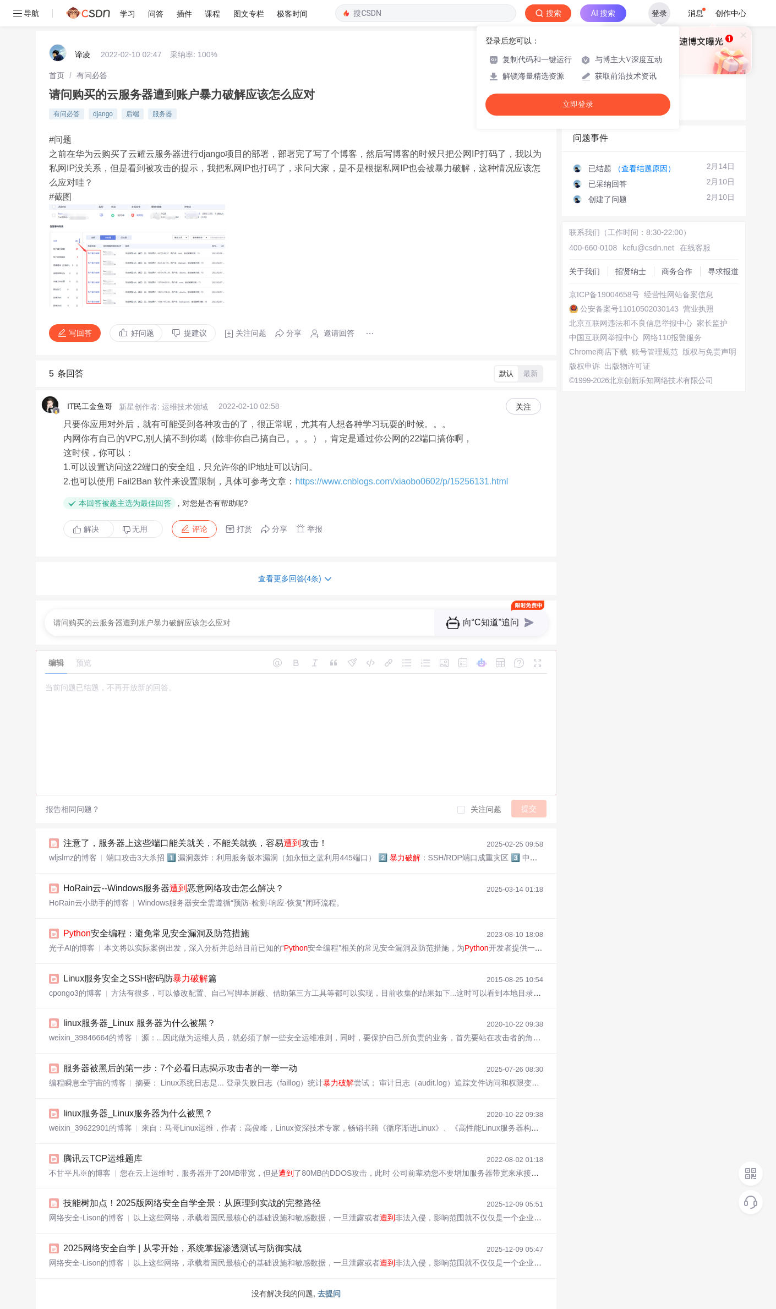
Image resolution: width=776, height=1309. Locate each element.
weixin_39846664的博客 (90, 1037)
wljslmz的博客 (73, 857)
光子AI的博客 (72, 947)
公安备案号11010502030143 (629, 308)
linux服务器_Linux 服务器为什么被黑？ (139, 1023)
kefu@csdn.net (648, 247)
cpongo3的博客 (75, 993)
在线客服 (695, 247)
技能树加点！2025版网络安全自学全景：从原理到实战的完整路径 (192, 1203)
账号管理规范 (655, 351)
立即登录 (577, 104)
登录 (659, 13)
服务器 (162, 114)
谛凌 (82, 54)
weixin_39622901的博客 (90, 1127)
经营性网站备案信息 (678, 294)
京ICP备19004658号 (604, 294)
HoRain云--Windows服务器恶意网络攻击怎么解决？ (173, 888)
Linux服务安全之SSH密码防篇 (140, 978)
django (103, 114)
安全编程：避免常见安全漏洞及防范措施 (156, 933)
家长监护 (712, 323)
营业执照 (698, 308)
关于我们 (584, 271)
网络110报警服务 (672, 337)
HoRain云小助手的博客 (89, 902)
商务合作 (677, 271)
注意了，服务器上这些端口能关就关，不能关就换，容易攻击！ (195, 843)
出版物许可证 (627, 366)
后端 (132, 114)
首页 (56, 75)
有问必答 (91, 75)
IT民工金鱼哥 (89, 406)
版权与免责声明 (709, 351)
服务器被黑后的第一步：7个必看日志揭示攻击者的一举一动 (180, 1068)
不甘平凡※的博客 (80, 1173)
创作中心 (730, 13)
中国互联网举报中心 (603, 337)
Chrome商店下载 (598, 351)
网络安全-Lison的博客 (86, 1217)
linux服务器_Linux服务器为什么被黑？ (138, 1113)
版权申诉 (584, 366)
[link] (56, 75)
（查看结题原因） (644, 168)
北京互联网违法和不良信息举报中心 (630, 323)
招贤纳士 (630, 271)
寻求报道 (723, 271)
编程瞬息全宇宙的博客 (87, 1082)
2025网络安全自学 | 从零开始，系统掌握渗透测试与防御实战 (182, 1248)
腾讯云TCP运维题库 (103, 1158)
